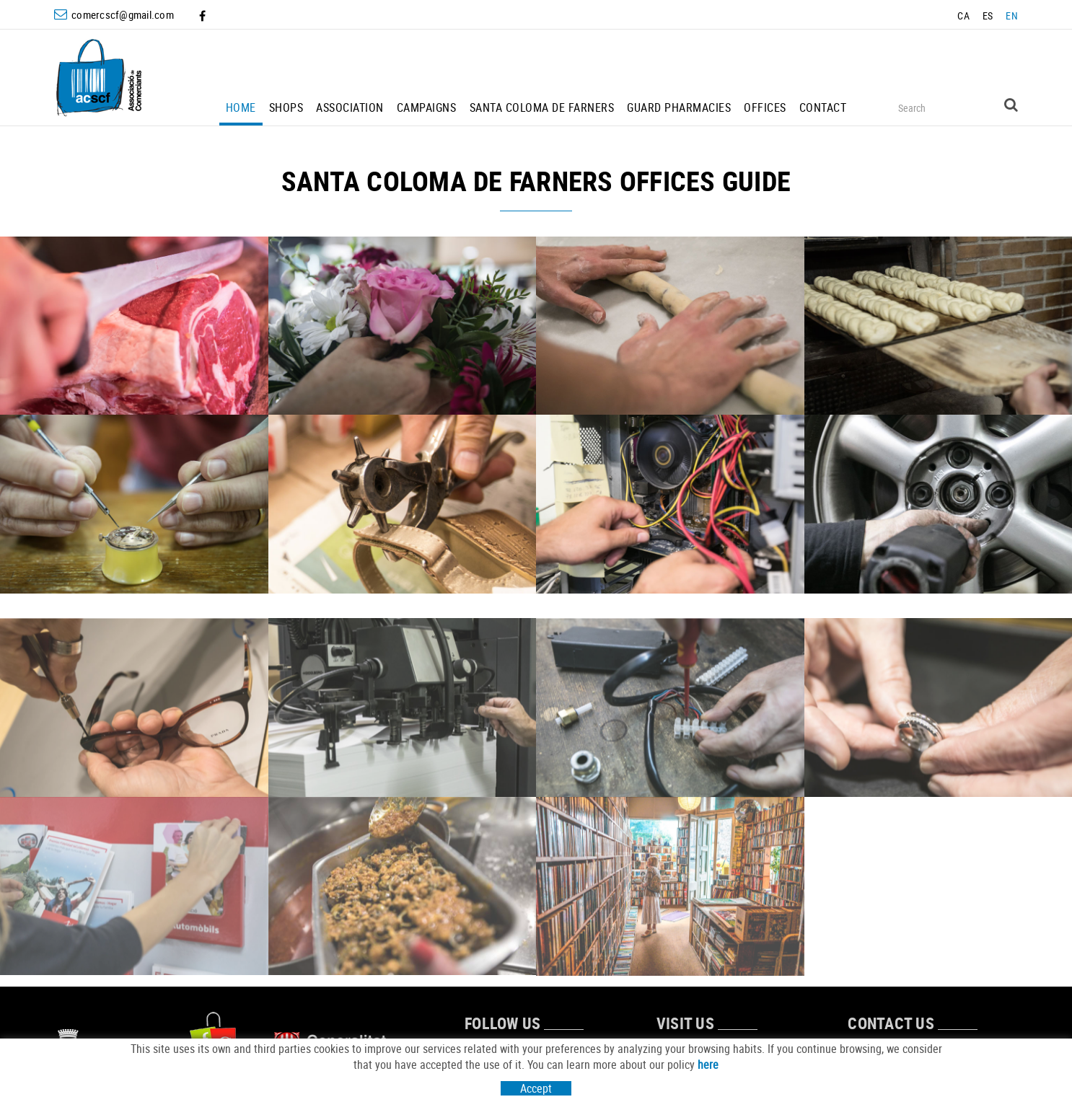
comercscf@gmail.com (122, 14)
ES (988, 15)
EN (1012, 15)
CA (963, 15)
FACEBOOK (203, 16)
